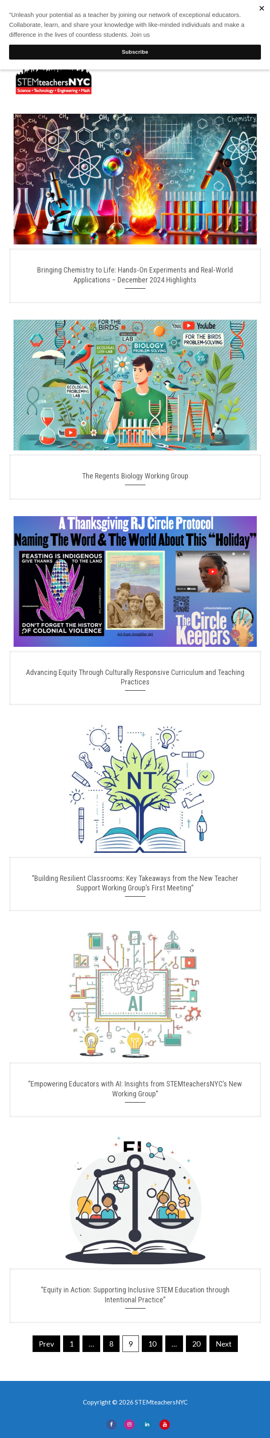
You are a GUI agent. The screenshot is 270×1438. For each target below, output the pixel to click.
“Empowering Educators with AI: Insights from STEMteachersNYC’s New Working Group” (135, 1088)
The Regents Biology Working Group (135, 475)
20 (196, 1343)
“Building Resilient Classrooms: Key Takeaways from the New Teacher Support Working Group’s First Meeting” (135, 883)
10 (152, 1343)
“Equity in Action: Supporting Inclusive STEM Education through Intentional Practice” (135, 1294)
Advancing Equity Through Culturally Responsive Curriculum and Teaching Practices (135, 677)
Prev (46, 1343)
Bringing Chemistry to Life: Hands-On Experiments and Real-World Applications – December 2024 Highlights (135, 275)
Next (224, 1343)
